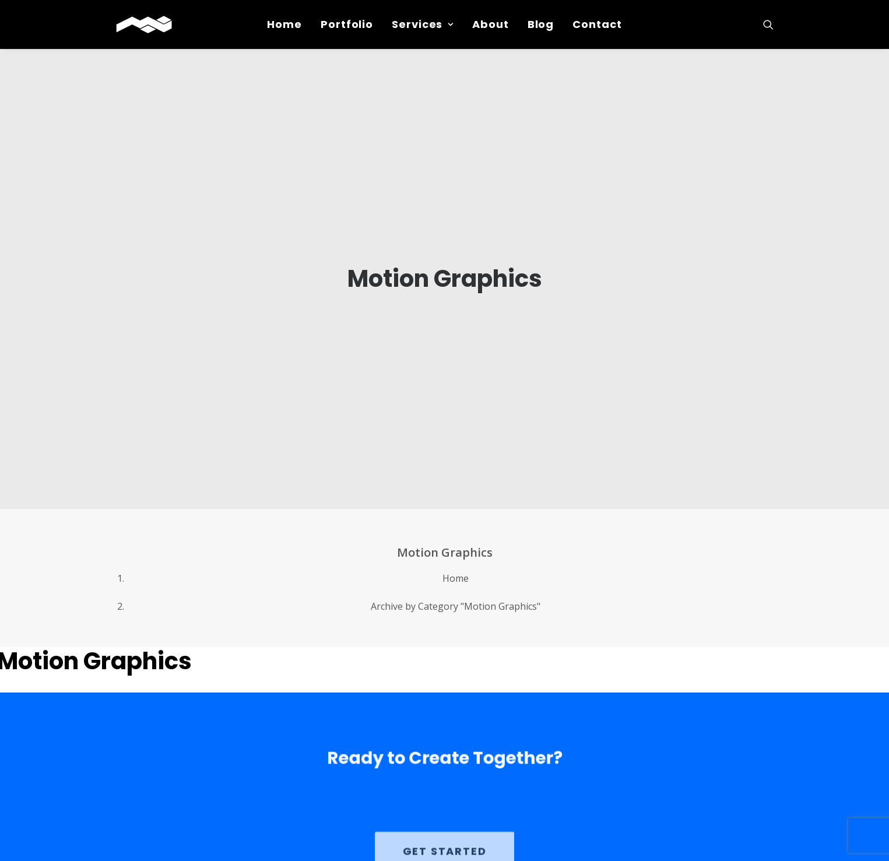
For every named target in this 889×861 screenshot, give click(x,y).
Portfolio (347, 24)
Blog (541, 24)
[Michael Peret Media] (144, 24)
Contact (596, 24)
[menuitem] (284, 24)
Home (284, 24)
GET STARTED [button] (445, 825)
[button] (768, 24)
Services (423, 24)
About (490, 24)
